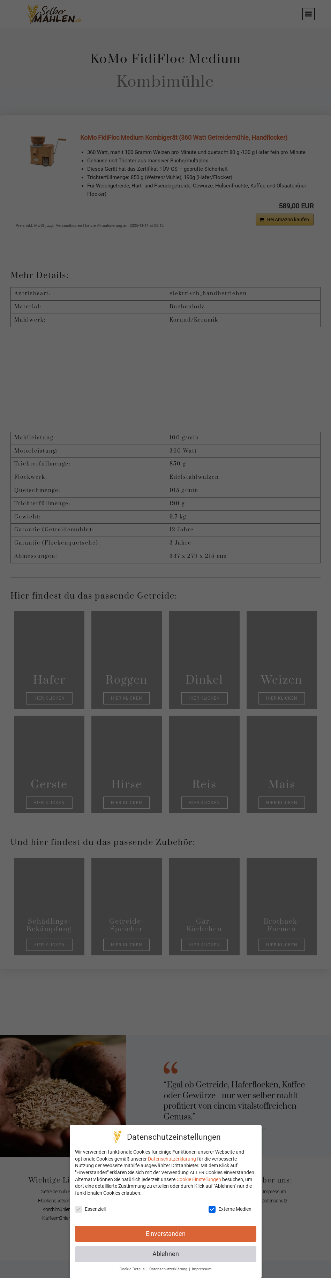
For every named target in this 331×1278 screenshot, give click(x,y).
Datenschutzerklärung (172, 1159)
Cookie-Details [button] (133, 1269)
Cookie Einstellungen (198, 1179)
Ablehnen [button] (165, 1253)
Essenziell (90, 1209)
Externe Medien (230, 1209)
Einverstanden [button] (166, 1233)
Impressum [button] (202, 1269)
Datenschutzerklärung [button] (168, 1269)
